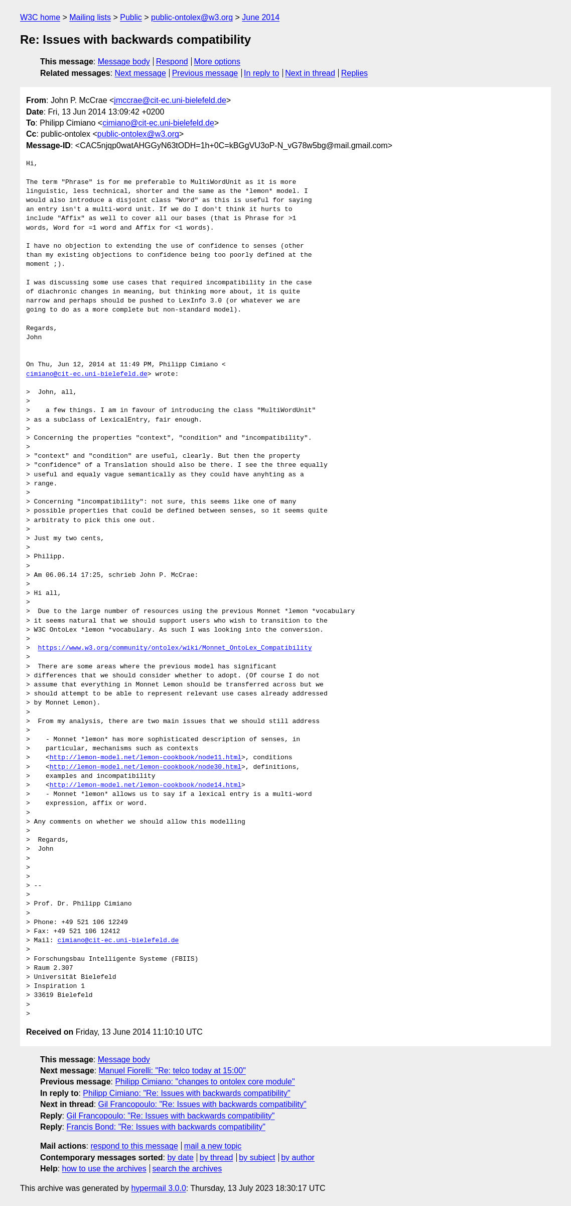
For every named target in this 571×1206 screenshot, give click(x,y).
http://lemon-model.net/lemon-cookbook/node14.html (145, 785)
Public (131, 17)
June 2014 (260, 17)
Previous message (205, 73)
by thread (216, 1157)
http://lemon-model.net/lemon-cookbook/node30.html (145, 767)
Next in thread (310, 73)
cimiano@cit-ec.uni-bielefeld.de (158, 123)
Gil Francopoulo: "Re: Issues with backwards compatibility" (202, 1104)
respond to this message (134, 1146)
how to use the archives (104, 1168)
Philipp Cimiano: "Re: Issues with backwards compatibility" (186, 1093)
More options (217, 61)
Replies (354, 73)
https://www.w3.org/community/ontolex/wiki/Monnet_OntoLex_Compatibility (175, 648)
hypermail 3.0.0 (158, 1188)
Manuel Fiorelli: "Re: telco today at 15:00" (172, 1070)
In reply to (261, 73)
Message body (124, 61)
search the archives (187, 1168)
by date (180, 1157)
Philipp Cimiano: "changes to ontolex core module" (205, 1081)
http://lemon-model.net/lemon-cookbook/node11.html (145, 757)
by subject (257, 1157)
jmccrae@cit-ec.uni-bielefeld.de (170, 100)
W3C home (40, 17)
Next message (140, 73)
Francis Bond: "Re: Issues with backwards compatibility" (165, 1127)
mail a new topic (213, 1146)
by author (298, 1157)
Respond (172, 61)
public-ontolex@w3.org (192, 17)
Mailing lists (90, 17)
